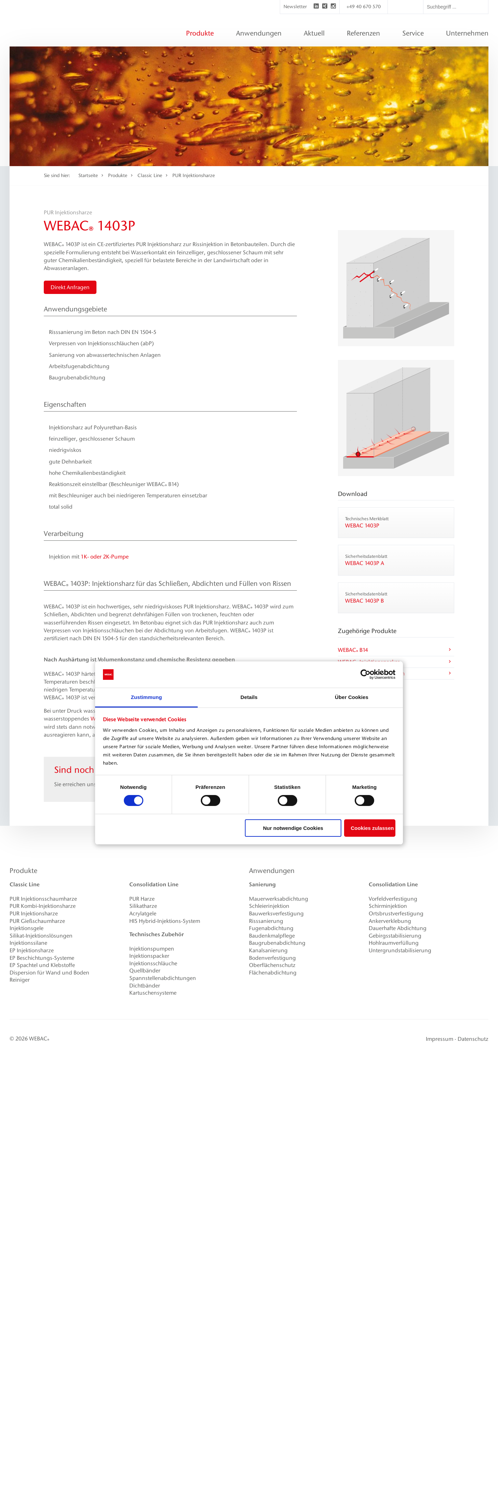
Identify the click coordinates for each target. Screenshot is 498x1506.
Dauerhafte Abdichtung (398, 928)
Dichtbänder (144, 985)
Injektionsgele (26, 928)
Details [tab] (249, 697)
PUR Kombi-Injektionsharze (43, 906)
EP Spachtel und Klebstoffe (42, 965)
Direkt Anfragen (70, 287)
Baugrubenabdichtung (277, 943)
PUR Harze (142, 899)
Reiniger (20, 980)
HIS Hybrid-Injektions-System (164, 921)
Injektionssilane (28, 943)
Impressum (439, 1039)
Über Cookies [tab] (351, 697)
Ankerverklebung (390, 921)
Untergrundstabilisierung (400, 950)
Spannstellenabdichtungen (162, 978)
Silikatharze (143, 906)
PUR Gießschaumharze (37, 921)
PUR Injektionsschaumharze (43, 899)
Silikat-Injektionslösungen (41, 935)
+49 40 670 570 (363, 7)
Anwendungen (271, 870)
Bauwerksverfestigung (276, 913)
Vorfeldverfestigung (393, 899)
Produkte (117, 175)
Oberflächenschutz (272, 965)
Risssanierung (266, 921)
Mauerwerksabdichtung (278, 899)
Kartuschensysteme (152, 993)
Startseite (88, 175)
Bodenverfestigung (272, 958)
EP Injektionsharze (32, 950)
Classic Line (149, 175)
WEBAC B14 (395, 651)
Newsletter (295, 7)
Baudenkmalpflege (272, 935)
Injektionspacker (149, 956)
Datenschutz (473, 1039)
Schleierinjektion (269, 906)
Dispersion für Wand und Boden (49, 972)
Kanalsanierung (268, 950)
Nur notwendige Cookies (293, 828)
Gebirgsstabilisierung (395, 935)
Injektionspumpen (151, 948)
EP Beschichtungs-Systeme (42, 958)
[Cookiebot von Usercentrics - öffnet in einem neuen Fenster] (365, 674)
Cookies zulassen (372, 828)
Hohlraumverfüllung (394, 943)
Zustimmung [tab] (146, 697)
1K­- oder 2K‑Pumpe (105, 556)
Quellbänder (144, 970)
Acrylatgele (142, 913)
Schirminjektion (388, 906)
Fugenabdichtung (271, 928)
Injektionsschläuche (153, 963)
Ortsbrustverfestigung (396, 913)
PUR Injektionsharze (193, 175)
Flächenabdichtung (273, 972)
